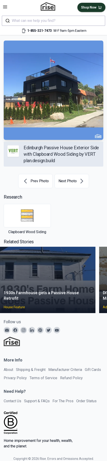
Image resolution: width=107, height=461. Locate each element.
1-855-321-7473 (39, 30)
